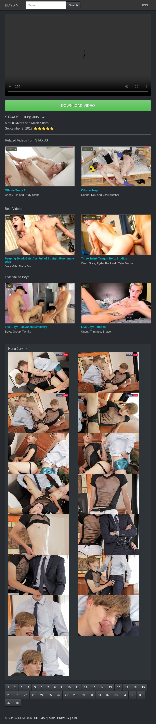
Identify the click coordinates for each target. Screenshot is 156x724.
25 (50, 695)
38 (17, 702)
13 (93, 687)
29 (83, 695)
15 (110, 687)
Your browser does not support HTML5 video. (78, 55)
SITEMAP (40, 718)
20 (9, 695)
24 (41, 695)
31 (99, 695)
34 (124, 695)
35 (132, 695)
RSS (145, 5)
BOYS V (11, 5)
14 (102, 687)
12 (85, 687)
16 (118, 687)
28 (75, 695)
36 (140, 695)
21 (17, 695)
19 (143, 687)
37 (9, 702)
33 (116, 695)
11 (77, 687)
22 (25, 695)
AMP (52, 718)
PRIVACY (63, 718)
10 (69, 687)
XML (75, 718)
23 (33, 695)
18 (135, 687)
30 (91, 695)
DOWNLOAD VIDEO (78, 106)
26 (58, 695)
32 (107, 695)
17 (126, 687)
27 (66, 695)
